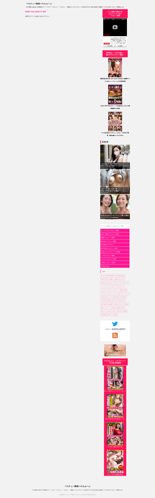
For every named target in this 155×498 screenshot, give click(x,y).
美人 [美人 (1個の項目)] (114, 311)
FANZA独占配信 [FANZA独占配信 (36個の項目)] (109, 275)
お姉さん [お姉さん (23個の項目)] (103, 283)
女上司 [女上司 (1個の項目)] (103, 300)
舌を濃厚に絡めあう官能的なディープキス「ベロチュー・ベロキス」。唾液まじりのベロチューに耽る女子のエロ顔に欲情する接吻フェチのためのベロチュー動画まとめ (77, 490)
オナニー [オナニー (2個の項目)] (111, 283)
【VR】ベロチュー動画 (108, 262)
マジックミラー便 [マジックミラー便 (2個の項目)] (115, 293)
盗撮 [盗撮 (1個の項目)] (118, 307)
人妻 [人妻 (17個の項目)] (113, 297)
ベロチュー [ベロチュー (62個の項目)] (104, 293)
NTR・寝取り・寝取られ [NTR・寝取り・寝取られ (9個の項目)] (113, 279)
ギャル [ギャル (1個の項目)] (126, 283)
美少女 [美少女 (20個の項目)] (120, 311)
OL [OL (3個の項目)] (123, 279)
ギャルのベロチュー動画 (108, 259)
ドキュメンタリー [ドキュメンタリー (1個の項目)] (106, 286)
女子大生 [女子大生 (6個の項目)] (121, 300)
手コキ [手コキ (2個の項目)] (121, 304)
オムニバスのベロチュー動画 (110, 230)
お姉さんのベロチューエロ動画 (110, 252)
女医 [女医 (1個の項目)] (108, 300)
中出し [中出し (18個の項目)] (108, 297)
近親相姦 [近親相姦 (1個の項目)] (103, 315)
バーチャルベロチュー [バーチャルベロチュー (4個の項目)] (107, 290)
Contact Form (105, 266)
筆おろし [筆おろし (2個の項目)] (103, 311)
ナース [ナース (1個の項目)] (122, 286)
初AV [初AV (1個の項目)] (118, 297)
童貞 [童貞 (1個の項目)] (123, 307)
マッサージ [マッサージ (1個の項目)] (125, 293)
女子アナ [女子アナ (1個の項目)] (114, 300)
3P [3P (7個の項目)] (102, 275)
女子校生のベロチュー (108, 245)
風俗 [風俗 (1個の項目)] (116, 315)
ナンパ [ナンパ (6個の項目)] (115, 286)
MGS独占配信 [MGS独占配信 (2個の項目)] (120, 275)
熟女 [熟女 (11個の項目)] (126, 304)
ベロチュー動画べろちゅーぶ (39, 4)
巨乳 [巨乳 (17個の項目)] (116, 304)
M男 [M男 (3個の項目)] (102, 279)
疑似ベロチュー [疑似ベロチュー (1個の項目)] (105, 307)
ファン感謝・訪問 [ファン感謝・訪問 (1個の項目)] (121, 290)
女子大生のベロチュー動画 (109, 248)
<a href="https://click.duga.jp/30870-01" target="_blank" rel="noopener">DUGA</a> (115, 33)
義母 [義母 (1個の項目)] (125, 311)
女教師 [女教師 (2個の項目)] (110, 304)
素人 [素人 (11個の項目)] (109, 311)
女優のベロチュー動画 (108, 237)
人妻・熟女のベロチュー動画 (110, 234)
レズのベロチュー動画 (108, 255)
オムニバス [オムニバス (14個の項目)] (119, 283)
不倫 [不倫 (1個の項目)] (102, 297)
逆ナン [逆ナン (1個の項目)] (110, 315)
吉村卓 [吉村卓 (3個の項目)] (124, 297)
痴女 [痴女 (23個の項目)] (113, 307)
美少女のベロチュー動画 (108, 241)
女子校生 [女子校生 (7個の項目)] (103, 304)
